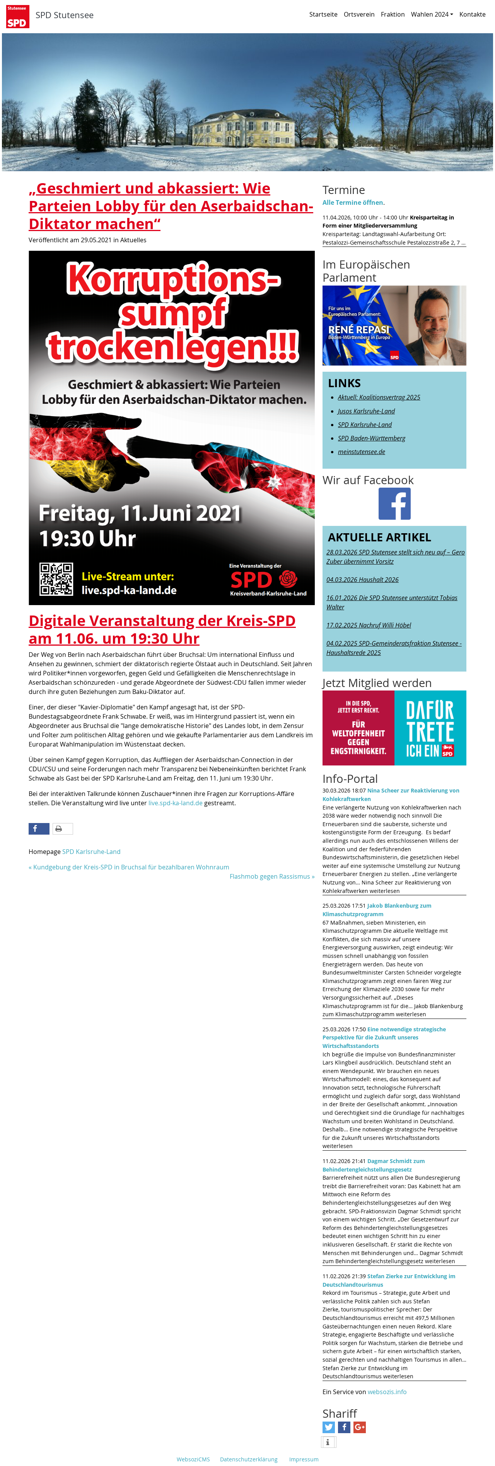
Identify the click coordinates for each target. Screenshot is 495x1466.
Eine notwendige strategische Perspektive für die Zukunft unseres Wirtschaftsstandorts (384, 1037)
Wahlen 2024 (432, 14)
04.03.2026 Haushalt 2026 (362, 579)
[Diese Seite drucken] (63, 829)
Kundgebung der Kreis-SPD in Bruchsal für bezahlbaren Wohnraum (131, 867)
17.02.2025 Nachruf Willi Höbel (368, 625)
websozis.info (387, 1392)
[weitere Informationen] (329, 1442)
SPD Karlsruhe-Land (91, 851)
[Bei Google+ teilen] (359, 1427)
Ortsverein (359, 14)
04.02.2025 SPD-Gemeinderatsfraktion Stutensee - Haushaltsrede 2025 (394, 648)
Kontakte (472, 14)
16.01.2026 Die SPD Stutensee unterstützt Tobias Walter (391, 602)
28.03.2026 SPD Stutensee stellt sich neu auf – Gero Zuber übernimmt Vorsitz (395, 557)
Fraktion (393, 14)
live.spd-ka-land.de (175, 803)
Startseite (323, 14)
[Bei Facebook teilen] (39, 829)
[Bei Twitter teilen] (329, 1427)
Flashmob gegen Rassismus (270, 876)
